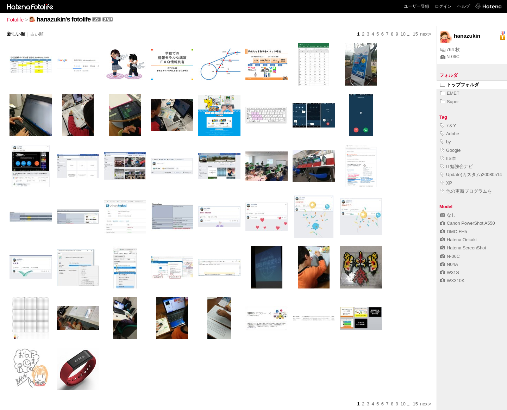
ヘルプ (463, 6)
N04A (449, 264)
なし (448, 215)
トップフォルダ (459, 84)
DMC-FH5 (453, 231)
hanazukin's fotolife (64, 19)
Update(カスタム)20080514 (471, 174)
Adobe (449, 133)
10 (403, 34)
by (445, 141)
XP (446, 183)
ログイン (443, 6)
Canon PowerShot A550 (467, 223)
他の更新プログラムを (466, 191)
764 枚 (450, 49)
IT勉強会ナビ (456, 166)
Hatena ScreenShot (463, 247)
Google (450, 150)
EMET (449, 93)
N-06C (449, 56)
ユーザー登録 (416, 6)
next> (425, 34)
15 (415, 34)
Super (449, 101)
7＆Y (448, 125)
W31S (449, 272)
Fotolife (15, 20)
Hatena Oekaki (458, 239)
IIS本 (448, 158)
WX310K (452, 280)
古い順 (37, 34)
